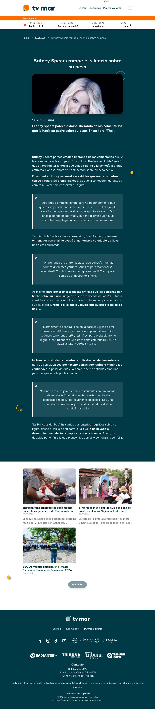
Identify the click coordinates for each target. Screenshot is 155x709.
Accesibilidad (80, 683)
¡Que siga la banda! (67, 26)
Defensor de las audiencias (103, 683)
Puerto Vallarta (93, 629)
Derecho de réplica (39, 683)
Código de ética (20, 683)
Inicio (26, 38)
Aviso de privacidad (61, 683)
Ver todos (77, 584)
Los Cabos (72, 629)
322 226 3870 (80, 669)
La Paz (57, 629)
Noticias (40, 38)
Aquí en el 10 (36, 26)
